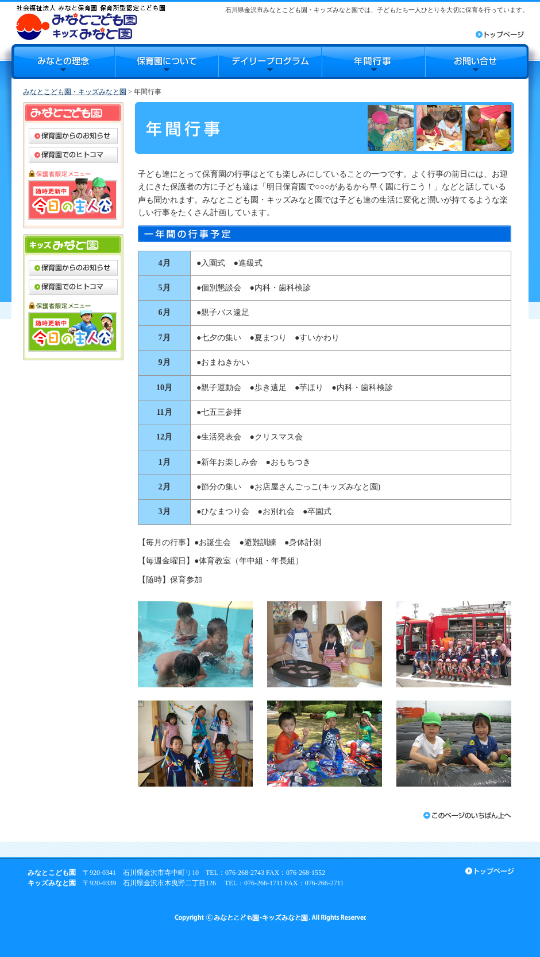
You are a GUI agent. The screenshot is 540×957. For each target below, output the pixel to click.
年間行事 (373, 61)
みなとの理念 (63, 61)
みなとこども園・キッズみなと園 (74, 92)
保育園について (166, 61)
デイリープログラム (270, 61)
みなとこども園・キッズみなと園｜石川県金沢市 (90, 22)
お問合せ (477, 61)
